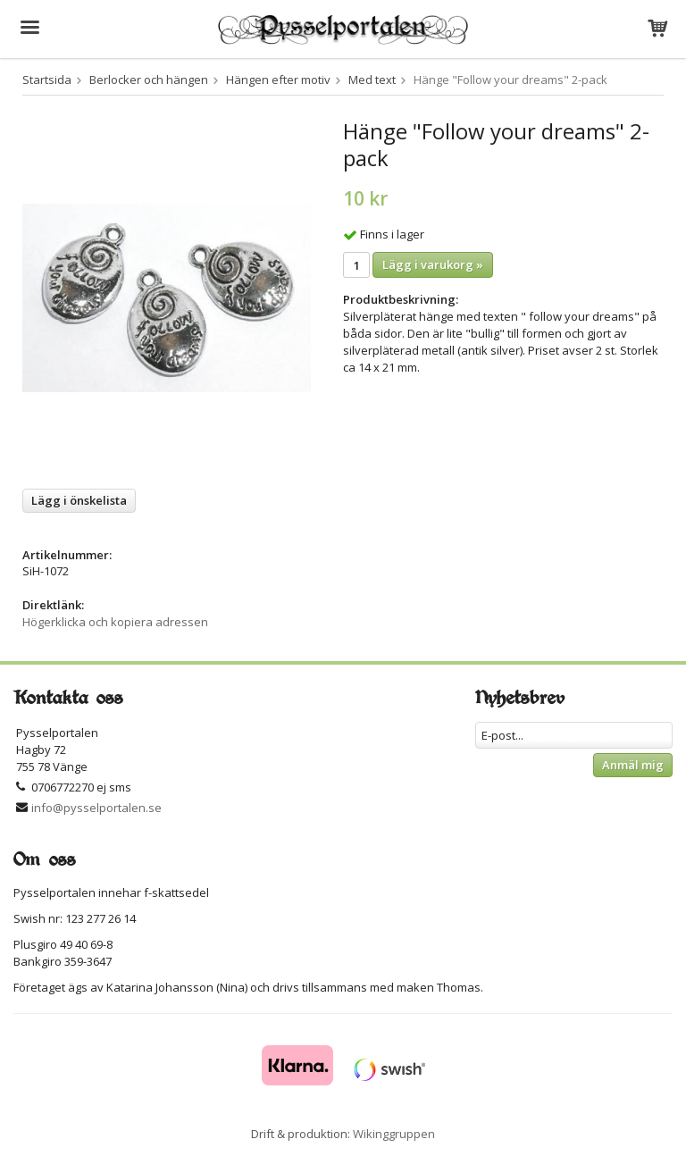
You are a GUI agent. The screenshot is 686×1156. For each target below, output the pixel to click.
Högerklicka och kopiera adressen (115, 622)
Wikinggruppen (394, 1134)
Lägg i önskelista (79, 500)
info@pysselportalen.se (96, 808)
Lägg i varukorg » (432, 264)
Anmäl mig (633, 765)
